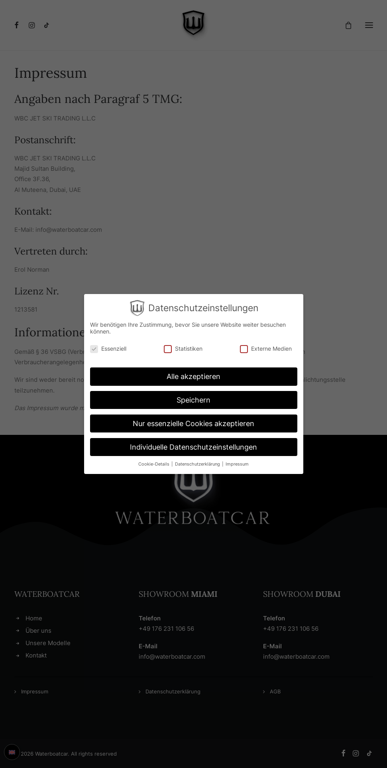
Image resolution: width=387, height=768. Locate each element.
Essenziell (108, 348)
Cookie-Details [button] (154, 464)
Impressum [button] (237, 464)
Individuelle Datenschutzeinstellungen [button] (193, 447)
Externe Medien (266, 348)
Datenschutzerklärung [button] (198, 464)
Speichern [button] (193, 400)
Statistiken (183, 348)
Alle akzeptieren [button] (193, 376)
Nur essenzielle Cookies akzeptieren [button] (193, 423)
